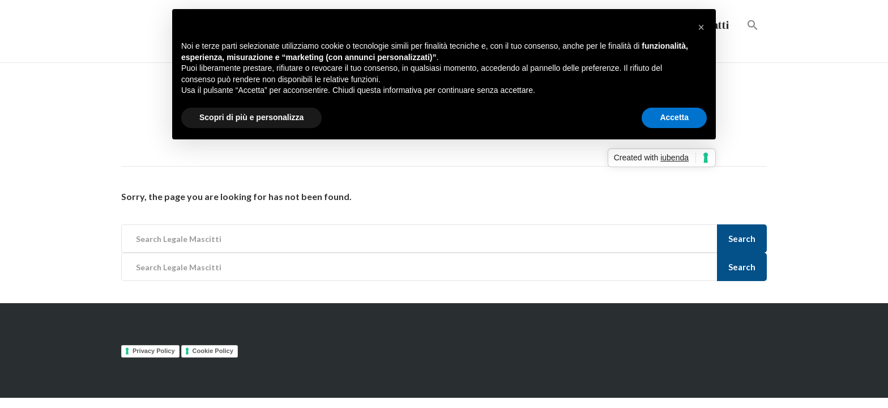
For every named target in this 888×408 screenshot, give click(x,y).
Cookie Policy (213, 350)
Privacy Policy (154, 350)
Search (741, 238)
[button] (752, 26)
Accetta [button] (674, 117)
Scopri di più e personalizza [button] (251, 117)
